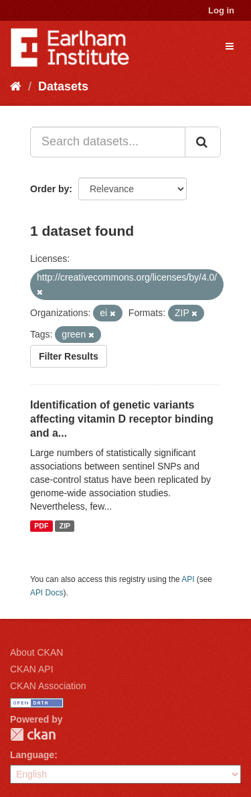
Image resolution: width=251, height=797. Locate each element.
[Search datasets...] (107, 142)
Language (32, 754)
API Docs (47, 592)
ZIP (65, 526)
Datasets (63, 86)
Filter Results (68, 356)
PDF (41, 526)
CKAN (33, 734)
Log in (221, 10)
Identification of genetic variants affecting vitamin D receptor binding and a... (122, 419)
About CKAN (36, 652)
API (187, 579)
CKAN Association (48, 685)
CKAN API (32, 669)
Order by (49, 189)
